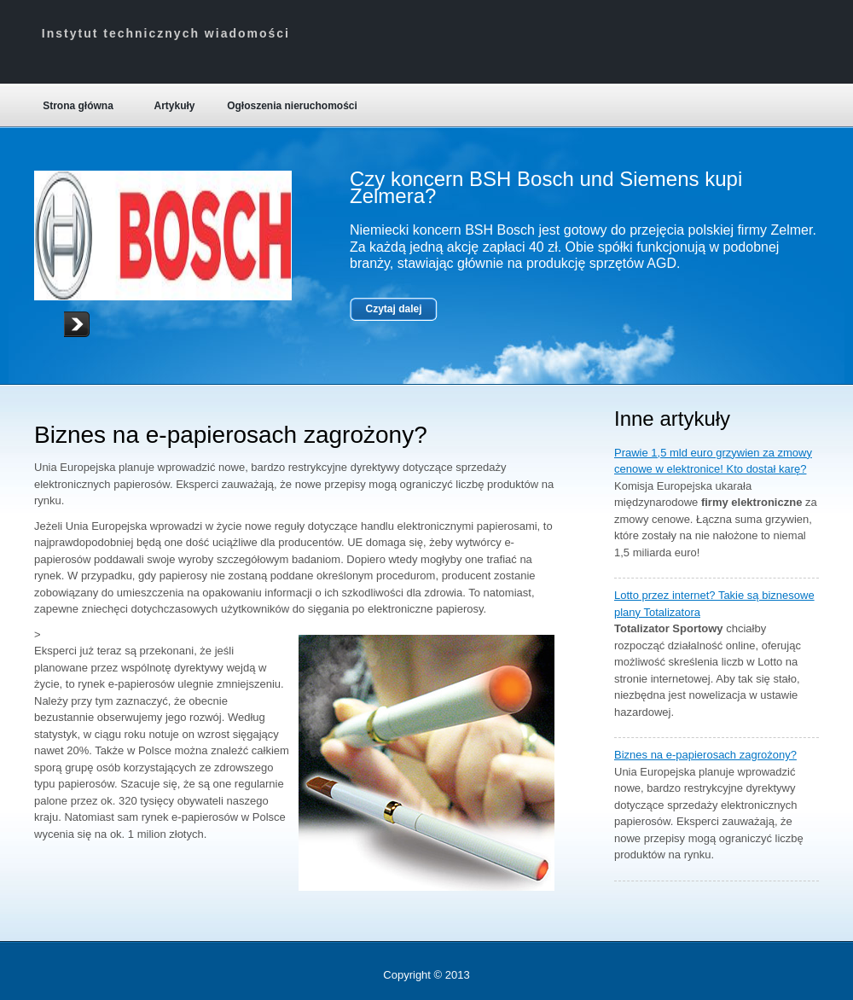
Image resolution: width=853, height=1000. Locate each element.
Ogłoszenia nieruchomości (292, 106)
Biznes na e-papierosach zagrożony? (705, 754)
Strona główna (78, 106)
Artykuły (174, 106)
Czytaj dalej (393, 309)
